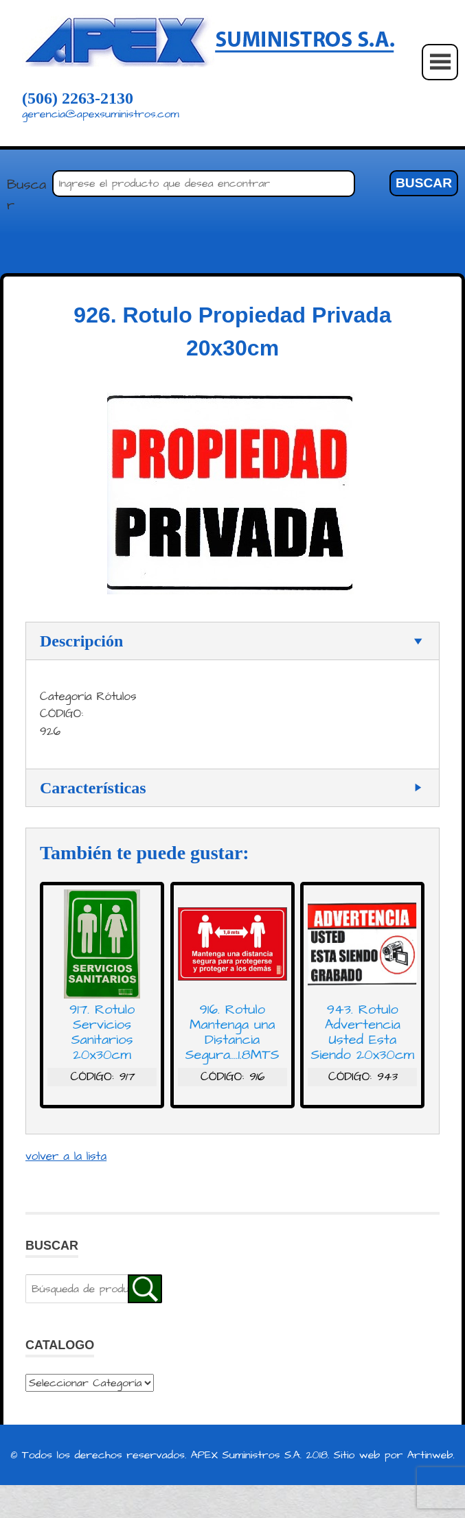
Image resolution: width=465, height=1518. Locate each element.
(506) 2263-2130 (77, 98)
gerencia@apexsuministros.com (100, 113)
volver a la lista (65, 1156)
